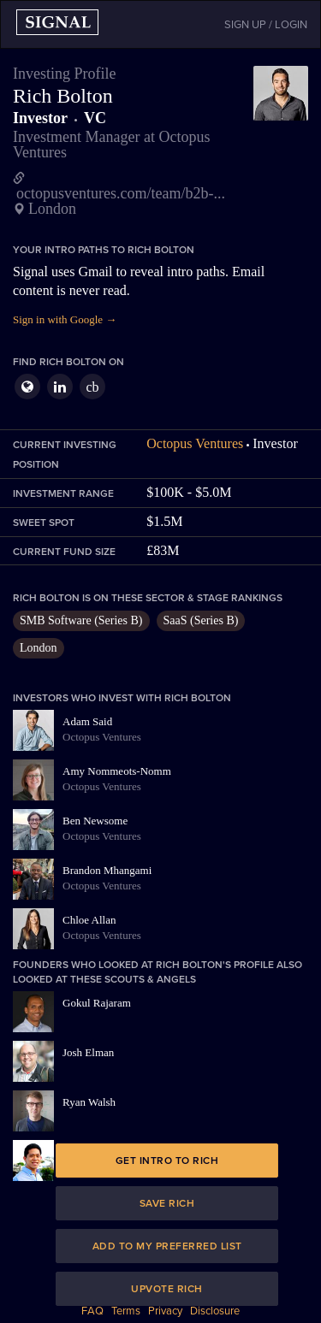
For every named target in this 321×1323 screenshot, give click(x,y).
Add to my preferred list (167, 1246)
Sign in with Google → (64, 319)
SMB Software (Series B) (81, 620)
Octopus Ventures (194, 443)
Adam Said (87, 721)
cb (92, 387)
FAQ (92, 1311)
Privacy (165, 1311)
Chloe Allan (89, 919)
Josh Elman (88, 1052)
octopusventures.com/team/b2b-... (120, 193)
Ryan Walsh (89, 1102)
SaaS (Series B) (201, 620)
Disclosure (215, 1311)
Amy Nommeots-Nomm (116, 771)
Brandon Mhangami (107, 870)
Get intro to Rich (167, 1160)
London (38, 647)
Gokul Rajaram (96, 1002)
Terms (125, 1311)
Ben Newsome (95, 820)
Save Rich (167, 1203)
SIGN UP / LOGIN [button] (265, 25)
